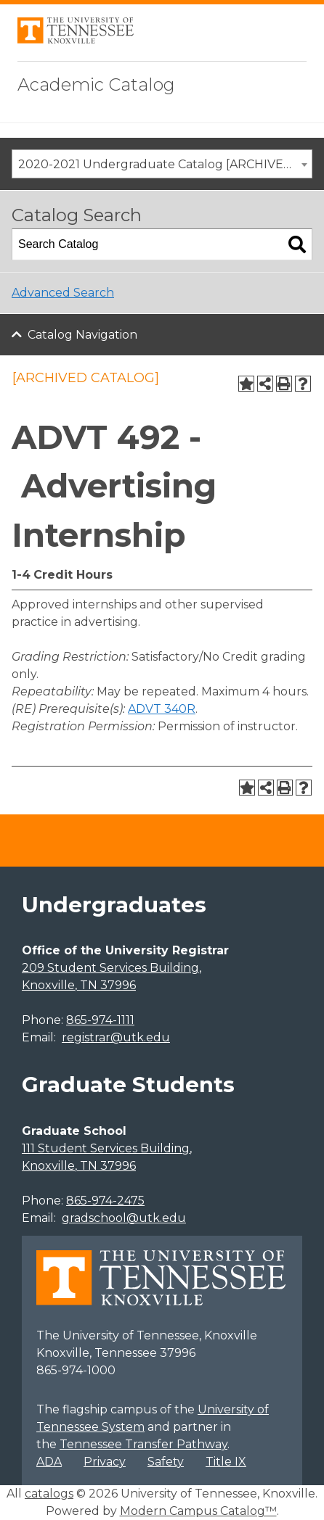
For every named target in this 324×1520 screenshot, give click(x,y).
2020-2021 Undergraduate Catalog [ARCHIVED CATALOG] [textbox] (165, 164)
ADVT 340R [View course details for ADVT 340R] (161, 709)
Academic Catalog (96, 84)
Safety (165, 1462)
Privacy (105, 1462)
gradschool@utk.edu (124, 1218)
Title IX (226, 1462)
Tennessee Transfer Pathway (143, 1444)
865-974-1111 (100, 1020)
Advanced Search (63, 293)
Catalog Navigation (82, 335)
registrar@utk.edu (116, 1037)
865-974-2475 (105, 1200)
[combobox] (162, 163)
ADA (49, 1462)
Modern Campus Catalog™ (198, 1511)
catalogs (49, 1493)
